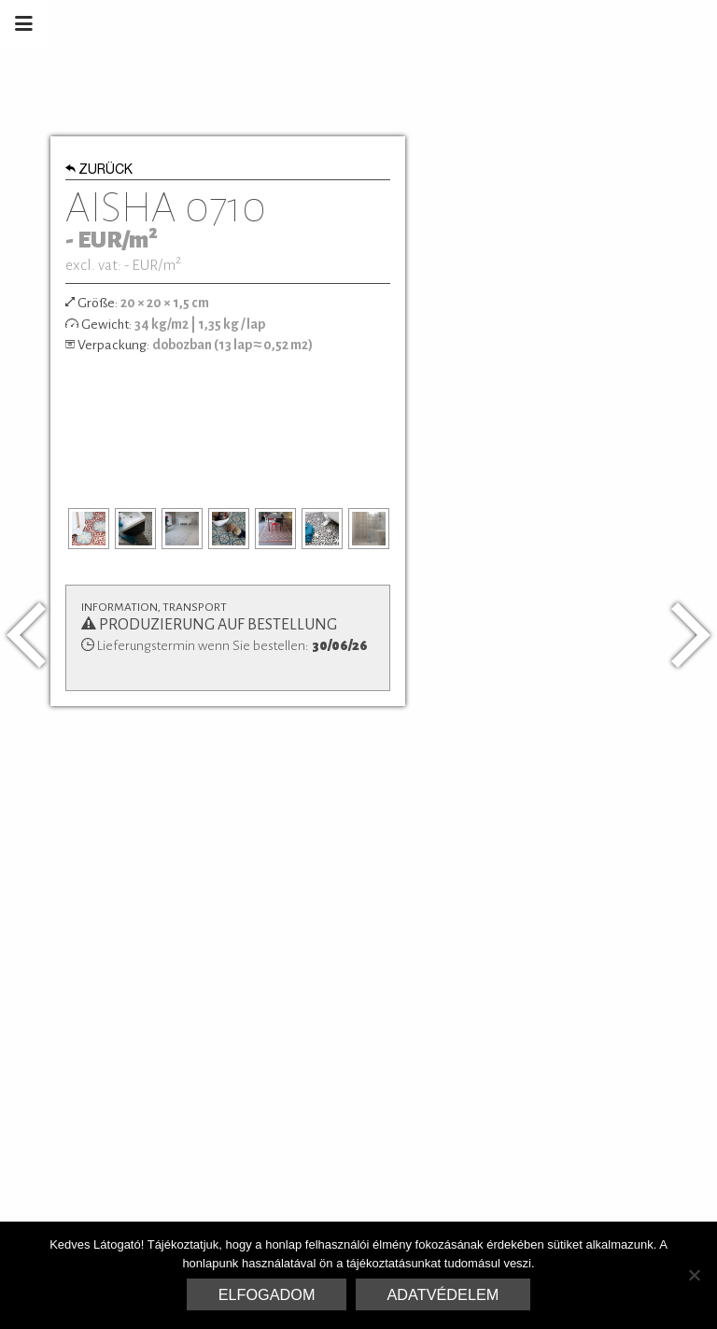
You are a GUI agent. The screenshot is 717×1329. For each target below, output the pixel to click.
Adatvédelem (443, 1294)
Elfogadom (267, 1294)
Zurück (99, 170)
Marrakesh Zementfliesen (575, 23)
